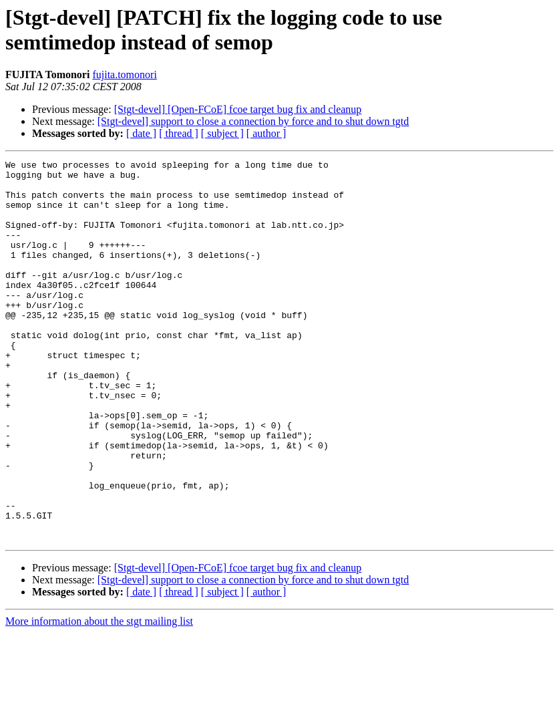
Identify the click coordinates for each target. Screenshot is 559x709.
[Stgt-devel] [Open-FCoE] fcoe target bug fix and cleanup (238, 109)
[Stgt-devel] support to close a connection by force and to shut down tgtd (253, 121)
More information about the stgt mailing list (99, 697)
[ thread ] (178, 133)
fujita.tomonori (124, 74)
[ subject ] (222, 133)
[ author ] (266, 133)
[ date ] (141, 133)
